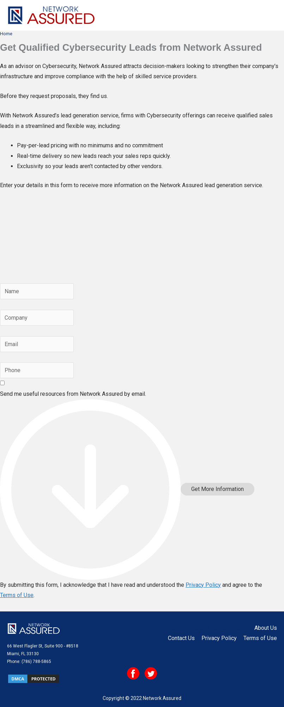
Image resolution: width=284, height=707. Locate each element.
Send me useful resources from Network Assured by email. (73, 394)
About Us (265, 628)
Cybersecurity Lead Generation (210, 628)
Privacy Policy (203, 585)
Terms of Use (17, 595)
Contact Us (181, 638)
